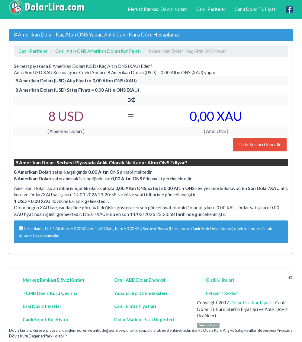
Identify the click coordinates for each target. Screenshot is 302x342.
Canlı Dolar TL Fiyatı (256, 9)
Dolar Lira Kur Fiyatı (250, 302)
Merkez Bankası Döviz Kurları (157, 9)
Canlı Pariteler (211, 9)
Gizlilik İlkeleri (220, 280)
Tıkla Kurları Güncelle (259, 144)
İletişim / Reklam (222, 293)
